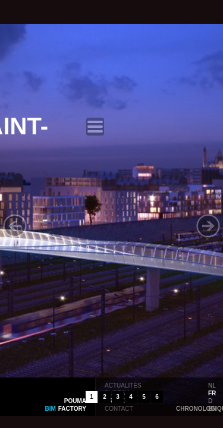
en (212, 408)
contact (119, 408)
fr (212, 392)
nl (212, 384)
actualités (123, 384)
